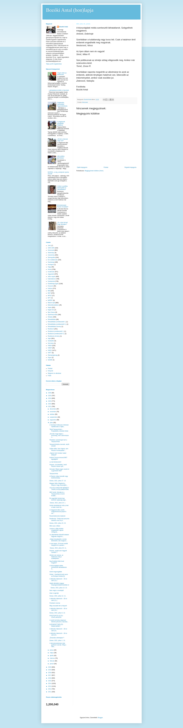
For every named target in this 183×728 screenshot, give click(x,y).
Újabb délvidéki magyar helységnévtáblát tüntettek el (59, 584)
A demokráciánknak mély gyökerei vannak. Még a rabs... (57, 644)
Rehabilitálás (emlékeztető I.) (57, 322)
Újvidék (50, 360)
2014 (50, 683)
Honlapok (51, 264)
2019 (50, 670)
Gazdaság (51, 262)
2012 (50, 689)
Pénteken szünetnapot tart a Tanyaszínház (58, 440)
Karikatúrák (51, 281)
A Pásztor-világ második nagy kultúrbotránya (58, 477)
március (52, 658)
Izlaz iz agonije (54, 593)
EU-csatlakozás (52, 260)
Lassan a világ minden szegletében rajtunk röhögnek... (56, 530)
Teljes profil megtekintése (54, 64)
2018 (50, 672)
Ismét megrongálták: (55, 572)
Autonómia (51, 255)
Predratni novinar (54, 603)
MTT (49, 298)
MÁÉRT (50, 300)
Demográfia (51, 257)
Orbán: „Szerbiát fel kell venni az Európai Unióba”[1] (58, 575)
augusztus (53, 420)
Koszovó (50, 286)
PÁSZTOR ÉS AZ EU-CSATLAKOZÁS (56, 616)
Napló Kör (51, 310)
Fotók (49, 375)
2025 (50, 395)
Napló (49, 307)
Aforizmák (85, 102)
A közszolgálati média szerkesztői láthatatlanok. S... (58, 567)
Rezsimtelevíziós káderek (57, 516)
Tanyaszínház (53, 473)
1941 (49, 245)
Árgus (49, 357)
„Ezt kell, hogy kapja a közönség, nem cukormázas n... (59, 435)
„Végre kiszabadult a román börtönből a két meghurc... (58, 540)
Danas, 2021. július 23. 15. (57, 523)
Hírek (49, 269)
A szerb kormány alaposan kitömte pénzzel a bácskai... (58, 621)
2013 (50, 686)
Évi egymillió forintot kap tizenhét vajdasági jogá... (58, 499)
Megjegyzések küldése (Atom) (94, 171)
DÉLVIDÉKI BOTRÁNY (61, 157)
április (52, 655)
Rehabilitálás (52, 319)
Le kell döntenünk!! (55, 462)
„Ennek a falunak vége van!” (62, 140)
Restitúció (51, 329)
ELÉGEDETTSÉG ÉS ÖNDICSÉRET (56, 625)
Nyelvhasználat (52, 314)
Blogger (100, 717)
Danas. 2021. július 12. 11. (57, 596)
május (52, 653)
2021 (50, 406)
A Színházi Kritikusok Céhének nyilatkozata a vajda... (59, 425)
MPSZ (50, 295)
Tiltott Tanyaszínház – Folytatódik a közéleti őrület (58, 430)
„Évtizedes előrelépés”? (56, 638)
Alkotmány (51, 252)
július (51, 422)
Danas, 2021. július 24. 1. (57, 503)
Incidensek (51, 272)
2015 (50, 681)
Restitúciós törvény (54, 336)
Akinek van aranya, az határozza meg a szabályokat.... (56, 556)
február (52, 661)
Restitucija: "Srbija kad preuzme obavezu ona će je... (59, 519)
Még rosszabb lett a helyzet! (58, 606)
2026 (50, 393)
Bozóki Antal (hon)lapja (69, 10)
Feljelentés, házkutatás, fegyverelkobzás (62, 104)
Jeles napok (51, 276)
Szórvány (51, 343)
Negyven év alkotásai (54, 373)
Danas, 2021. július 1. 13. (57, 640)
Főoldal (106, 167)
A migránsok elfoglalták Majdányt (61, 123)
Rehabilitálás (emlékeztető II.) (57, 324)
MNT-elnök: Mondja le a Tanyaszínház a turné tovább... (57, 493)
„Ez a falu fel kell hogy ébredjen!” (62, 223)
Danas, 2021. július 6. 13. (57, 613)
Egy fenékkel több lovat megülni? (56, 562)
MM (49, 291)
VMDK (50, 345)
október (52, 414)
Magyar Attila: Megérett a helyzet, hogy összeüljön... (58, 484)
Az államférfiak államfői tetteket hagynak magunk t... (59, 535)
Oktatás (50, 317)
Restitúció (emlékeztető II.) (56, 333)
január (52, 664)
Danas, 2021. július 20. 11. (57, 548)
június (52, 650)
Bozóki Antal (63, 27)
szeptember (54, 417)
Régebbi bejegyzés (130, 167)
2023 (50, 401)
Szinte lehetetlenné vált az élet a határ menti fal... (59, 506)
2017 (50, 675)
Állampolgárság (52, 355)
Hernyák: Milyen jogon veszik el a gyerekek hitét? (59, 470)
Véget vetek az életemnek (62, 73)
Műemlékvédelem (53, 305)
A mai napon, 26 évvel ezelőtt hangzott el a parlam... (58, 544)
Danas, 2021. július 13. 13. (58, 588)
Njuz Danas (51, 312)
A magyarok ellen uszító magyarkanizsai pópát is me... (57, 511)
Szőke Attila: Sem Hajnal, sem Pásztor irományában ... (58, 449)
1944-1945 (51, 248)
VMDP (50, 348)
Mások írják (51, 303)
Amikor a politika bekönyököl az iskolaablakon (62, 187)
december (53, 409)
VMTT (50, 353)
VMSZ (50, 350)
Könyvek (50, 371)
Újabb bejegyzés (82, 167)
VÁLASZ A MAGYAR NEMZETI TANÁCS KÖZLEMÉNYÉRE (59, 488)
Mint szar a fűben (54, 526)
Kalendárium (52, 279)
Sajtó (49, 338)
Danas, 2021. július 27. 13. (57, 481)
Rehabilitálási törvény (54, 326)
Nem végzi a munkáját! (56, 590)
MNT (49, 293)
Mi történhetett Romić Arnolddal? (62, 206)
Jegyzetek (51, 274)
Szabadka (51, 341)
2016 (50, 678)
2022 (50, 404)
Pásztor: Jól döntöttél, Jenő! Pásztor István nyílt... (58, 465)
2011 (50, 692)
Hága (49, 267)
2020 (50, 667)
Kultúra (50, 288)
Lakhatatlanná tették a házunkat (59, 90)
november (53, 411)
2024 (50, 398)
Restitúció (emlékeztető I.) (56, 331)
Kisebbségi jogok (53, 283)
